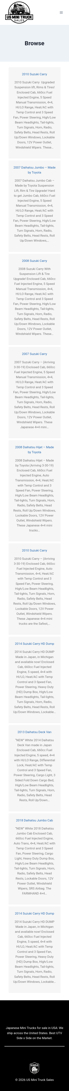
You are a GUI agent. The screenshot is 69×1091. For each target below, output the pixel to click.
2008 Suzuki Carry (34, 261)
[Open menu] (61, 12)
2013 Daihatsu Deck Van (34, 732)
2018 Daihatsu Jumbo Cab (34, 820)
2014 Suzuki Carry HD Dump (34, 644)
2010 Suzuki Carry (34, 74)
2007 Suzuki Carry (34, 354)
